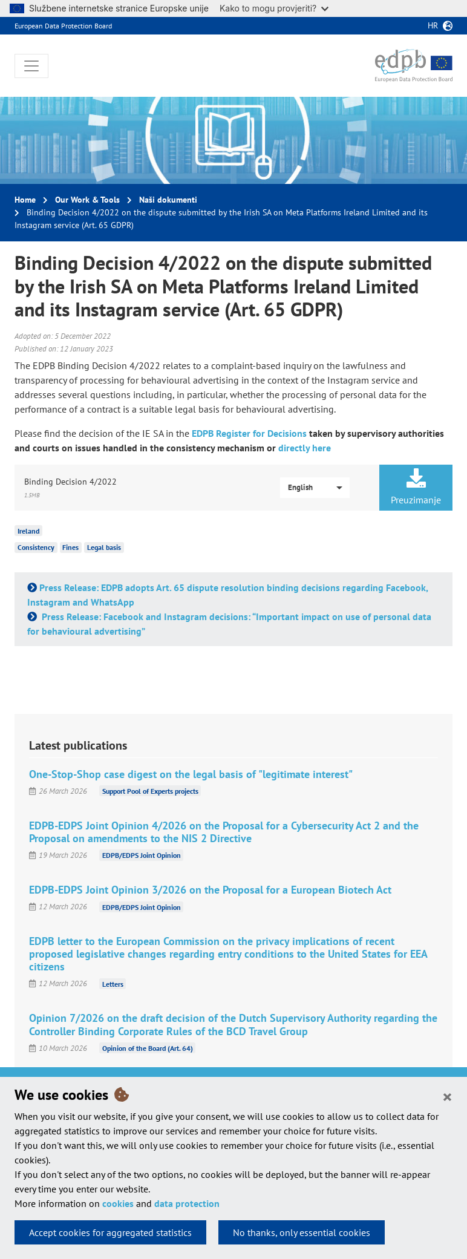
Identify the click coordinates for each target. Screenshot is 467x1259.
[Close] (447, 1096)
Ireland (28, 530)
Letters (112, 983)
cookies (118, 1203)
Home (25, 199)
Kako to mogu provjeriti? (274, 8)
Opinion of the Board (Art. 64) (147, 1048)
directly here (304, 448)
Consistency (36, 547)
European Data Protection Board (63, 25)
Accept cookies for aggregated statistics (110, 1232)
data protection (187, 1203)
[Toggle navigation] (31, 66)
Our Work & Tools (87, 199)
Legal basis (104, 547)
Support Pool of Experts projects (150, 791)
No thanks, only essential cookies (301, 1232)
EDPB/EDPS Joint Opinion (141, 855)
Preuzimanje (416, 487)
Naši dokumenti (168, 199)
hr (433, 25)
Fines (70, 547)
